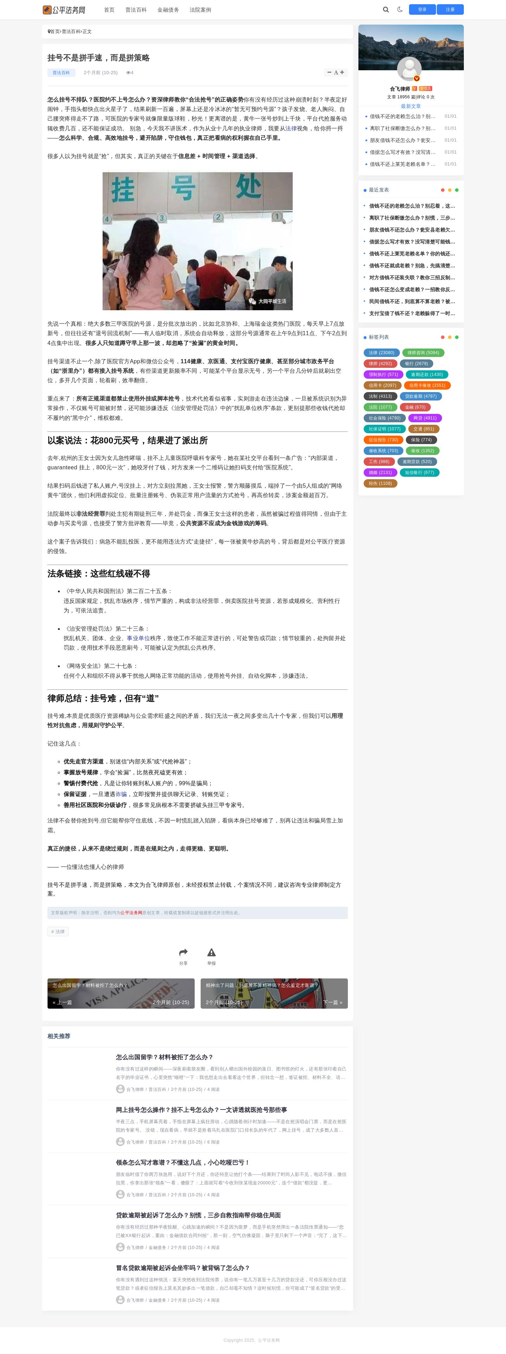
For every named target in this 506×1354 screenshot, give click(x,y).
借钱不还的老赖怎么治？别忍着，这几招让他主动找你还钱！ (404, 116)
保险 (421, 439)
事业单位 (138, 638)
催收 (422, 450)
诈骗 (121, 794)
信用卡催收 (427, 385)
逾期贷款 (417, 461)
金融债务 (168, 10)
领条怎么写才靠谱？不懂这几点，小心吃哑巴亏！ (187, 1162)
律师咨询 (423, 352)
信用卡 (382, 385)
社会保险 (385, 418)
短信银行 (419, 472)
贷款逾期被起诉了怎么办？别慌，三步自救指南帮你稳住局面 (203, 1215)
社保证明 (385, 429)
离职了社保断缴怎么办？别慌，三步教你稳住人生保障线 (404, 128)
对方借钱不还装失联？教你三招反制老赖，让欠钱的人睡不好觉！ (412, 278)
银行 (416, 363)
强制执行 (383, 374)
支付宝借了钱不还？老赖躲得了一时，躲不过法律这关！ (412, 314)
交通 (424, 429)
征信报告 (383, 439)
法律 (291, 128)
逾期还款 (427, 374)
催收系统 (383, 450)
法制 (380, 396)
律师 (380, 363)
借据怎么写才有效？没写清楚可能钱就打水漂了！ (404, 152)
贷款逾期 (421, 396)
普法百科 (136, 10)
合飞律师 (130, 1089)
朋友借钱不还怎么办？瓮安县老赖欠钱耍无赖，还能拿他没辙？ (404, 140)
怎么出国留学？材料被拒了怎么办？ (167, 1057)
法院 (380, 407)
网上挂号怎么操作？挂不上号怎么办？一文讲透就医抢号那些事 (206, 1109)
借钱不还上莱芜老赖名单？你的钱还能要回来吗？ (404, 164)
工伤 (379, 461)
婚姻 (380, 472)
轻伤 (380, 483)
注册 (454, 9)
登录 (432, 9)
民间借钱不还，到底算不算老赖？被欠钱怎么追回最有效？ (412, 302)
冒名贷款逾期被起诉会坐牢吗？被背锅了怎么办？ (187, 1267)
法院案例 (201, 10)
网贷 (425, 418)
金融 (415, 407)
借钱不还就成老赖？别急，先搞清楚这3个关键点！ (413, 266)
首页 (109, 10)
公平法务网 (269, 1340)
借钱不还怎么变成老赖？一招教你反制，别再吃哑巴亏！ (409, 290)
